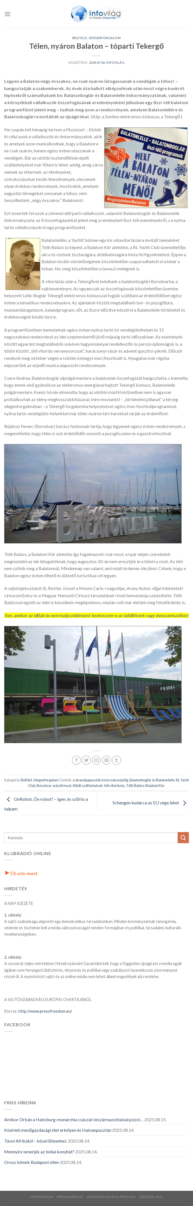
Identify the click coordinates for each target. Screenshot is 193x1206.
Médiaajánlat (70, 1197)
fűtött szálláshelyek (88, 785)
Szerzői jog (150, 1197)
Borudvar (44, 785)
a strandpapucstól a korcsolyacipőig (100, 780)
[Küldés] (183, 837)
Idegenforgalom (105, 38)
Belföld (79, 38)
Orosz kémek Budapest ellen (31, 1162)
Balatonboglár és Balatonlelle (151, 780)
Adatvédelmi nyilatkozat (111, 1197)
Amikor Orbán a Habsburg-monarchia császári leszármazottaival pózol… (73, 1119)
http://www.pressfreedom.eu (45, 1011)
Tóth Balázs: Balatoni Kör (145, 785)
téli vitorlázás (114, 785)
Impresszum (42, 1197)
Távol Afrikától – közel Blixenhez (35, 1140)
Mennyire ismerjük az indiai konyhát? (39, 1151)
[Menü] (7, 14)
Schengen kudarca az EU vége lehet (151, 802)
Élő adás (21, 873)
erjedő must (62, 785)
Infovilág (115, 62)
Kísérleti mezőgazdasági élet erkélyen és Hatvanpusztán (57, 1130)
